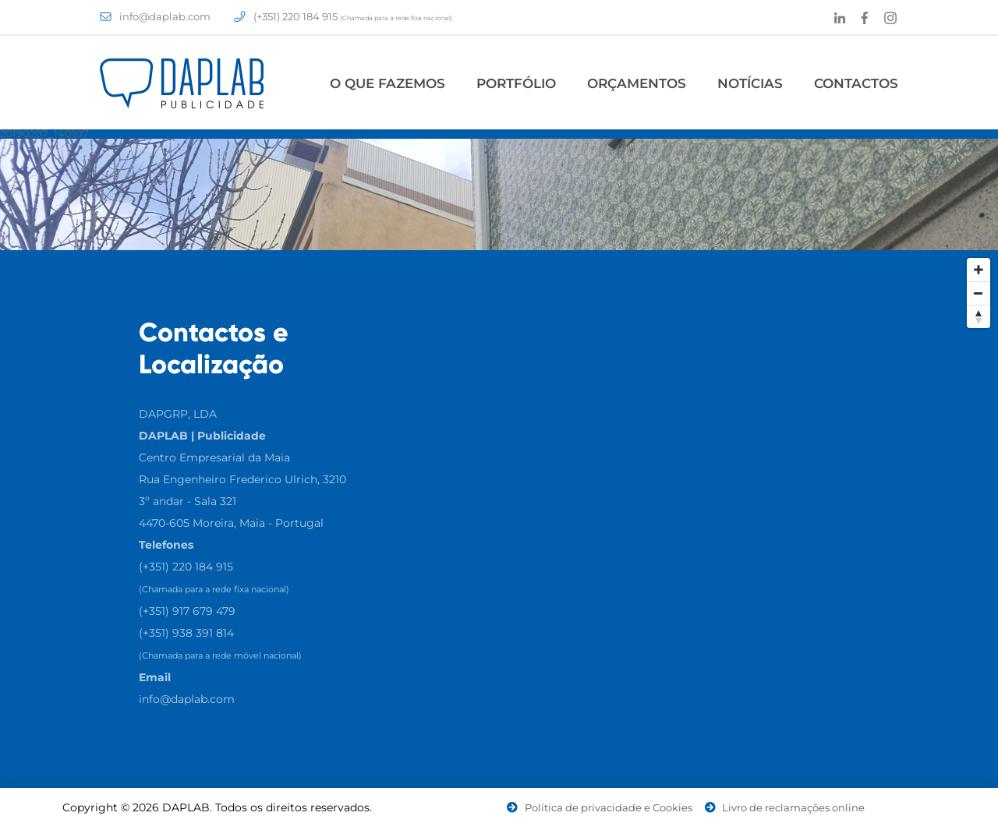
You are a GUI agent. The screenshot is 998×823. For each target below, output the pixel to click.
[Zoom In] (978, 269)
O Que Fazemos (387, 83)
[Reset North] (978, 316)
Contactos (856, 83)
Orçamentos (636, 83)
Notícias (750, 83)
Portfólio (516, 83)
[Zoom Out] (978, 293)
